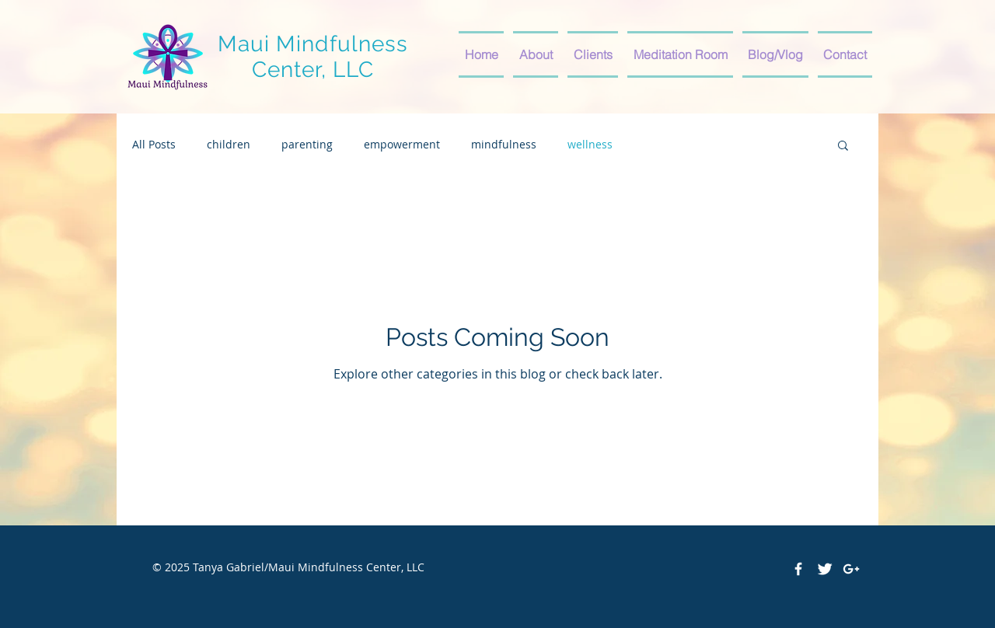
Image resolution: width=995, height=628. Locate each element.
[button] (843, 146)
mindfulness (503, 144)
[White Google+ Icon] (851, 568)
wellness (590, 144)
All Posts (154, 144)
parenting (307, 144)
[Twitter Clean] (824, 568)
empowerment (402, 144)
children (228, 144)
